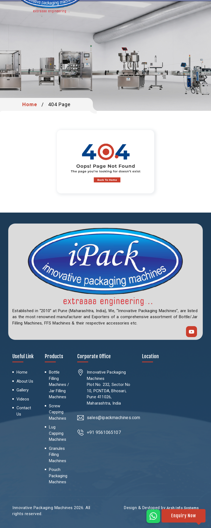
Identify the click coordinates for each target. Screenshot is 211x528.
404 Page (59, 104)
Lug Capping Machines (57, 433)
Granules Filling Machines (57, 454)
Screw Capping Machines (57, 412)
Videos (22, 399)
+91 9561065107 (104, 432)
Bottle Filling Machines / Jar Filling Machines (59, 384)
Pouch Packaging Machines (58, 475)
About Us (24, 381)
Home (29, 104)
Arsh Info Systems (182, 508)
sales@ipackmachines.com (113, 417)
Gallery (22, 390)
